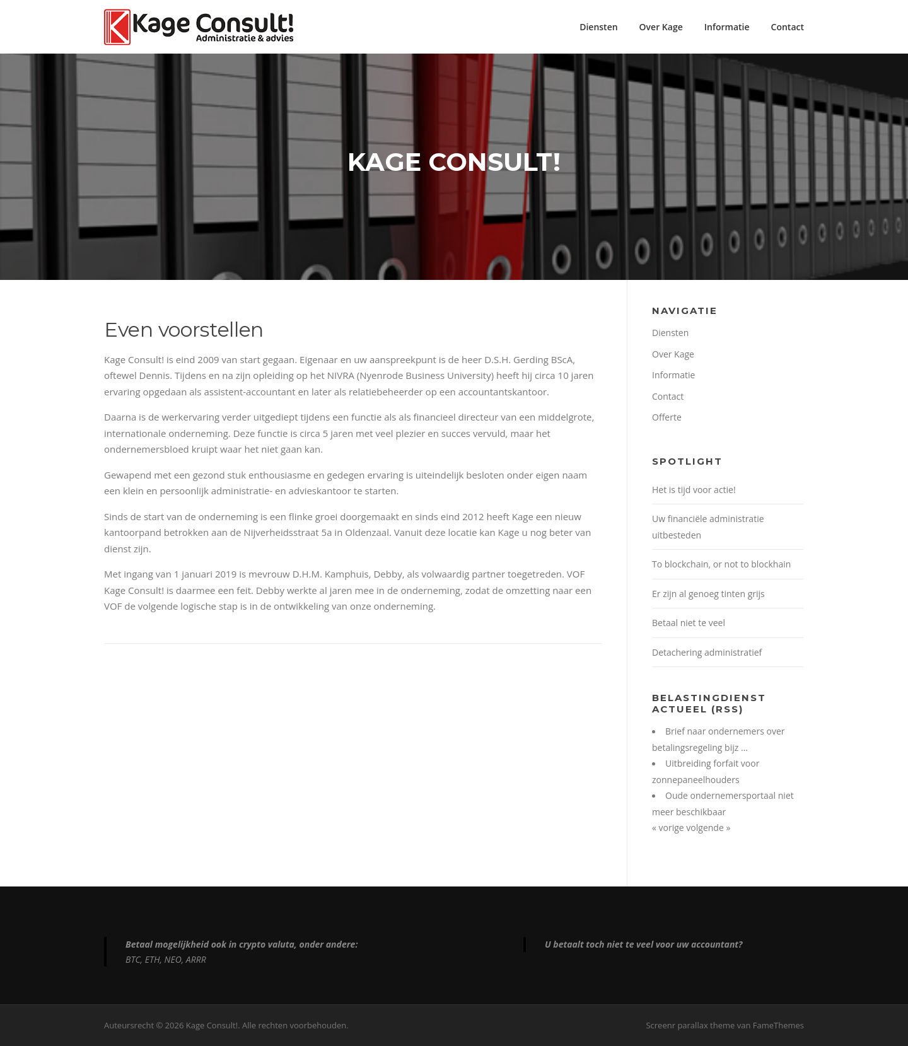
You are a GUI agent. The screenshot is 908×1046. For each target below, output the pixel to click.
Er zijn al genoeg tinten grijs (708, 594)
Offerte (667, 417)
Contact (787, 27)
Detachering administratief (707, 652)
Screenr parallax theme (690, 1025)
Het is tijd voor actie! (694, 490)
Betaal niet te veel (688, 623)
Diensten (598, 27)
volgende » (708, 828)
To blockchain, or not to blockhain (721, 564)
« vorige (669, 828)
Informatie (727, 27)
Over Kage (661, 27)
